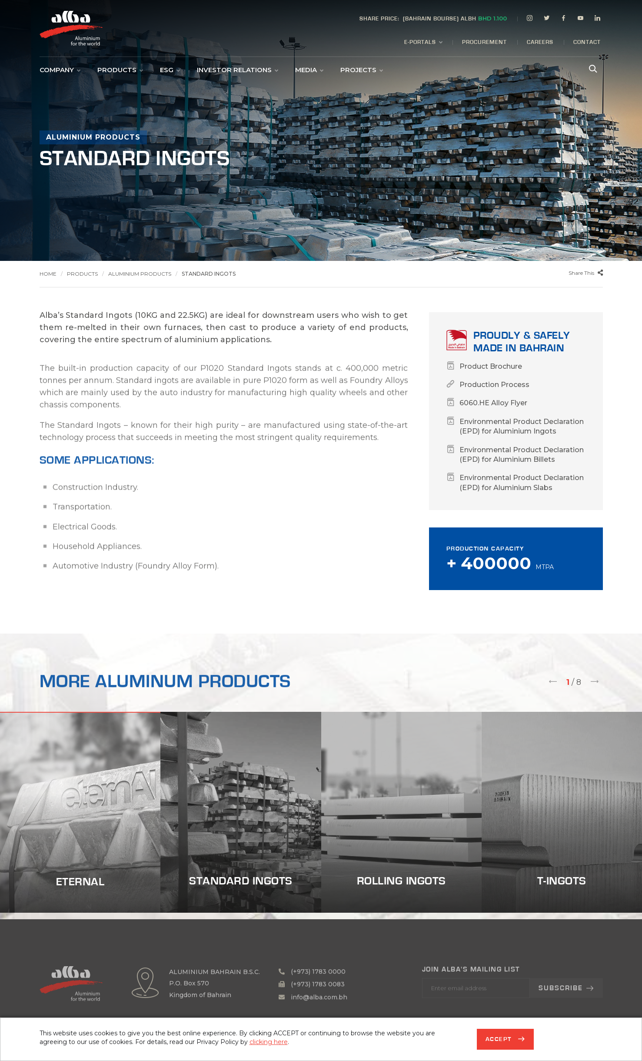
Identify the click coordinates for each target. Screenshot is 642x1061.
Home (48, 273)
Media (309, 70)
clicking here (268, 1042)
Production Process (494, 384)
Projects (361, 70)
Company (60, 70)
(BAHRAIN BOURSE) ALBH (433, 18)
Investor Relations (237, 70)
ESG (170, 70)
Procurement (484, 42)
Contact (587, 42)
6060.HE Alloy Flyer (493, 403)
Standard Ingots (209, 273)
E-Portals (423, 43)
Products (120, 70)
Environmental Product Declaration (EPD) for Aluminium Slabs (521, 482)
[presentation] (553, 682)
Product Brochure (490, 366)
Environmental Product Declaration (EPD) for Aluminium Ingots (521, 426)
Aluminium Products (139, 273)
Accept (500, 1039)
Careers (540, 42)
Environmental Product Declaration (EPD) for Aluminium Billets (521, 455)
